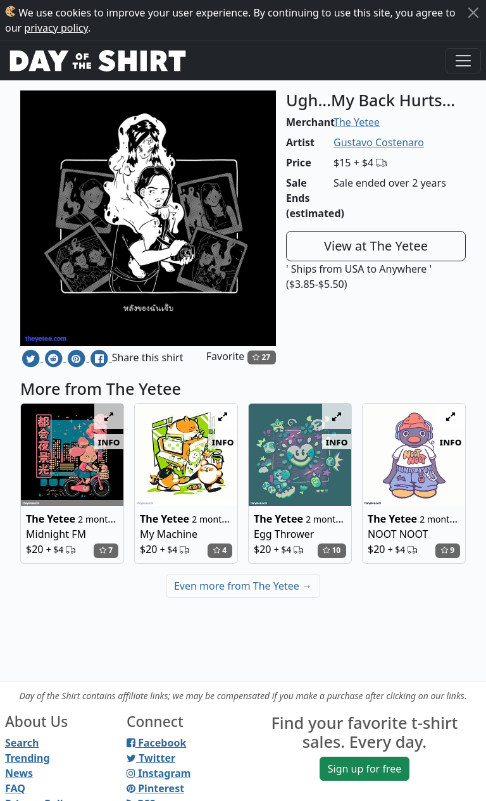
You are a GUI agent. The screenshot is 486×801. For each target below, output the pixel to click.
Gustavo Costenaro (378, 142)
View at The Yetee (376, 245)
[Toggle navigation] (463, 60)
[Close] (473, 12)
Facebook (156, 743)
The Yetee (356, 122)
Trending (27, 758)
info (109, 442)
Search (22, 743)
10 (331, 550)
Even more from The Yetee (243, 586)
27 (261, 357)
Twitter (151, 758)
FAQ (15, 788)
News (19, 773)
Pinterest (155, 788)
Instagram (158, 773)
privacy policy (56, 28)
